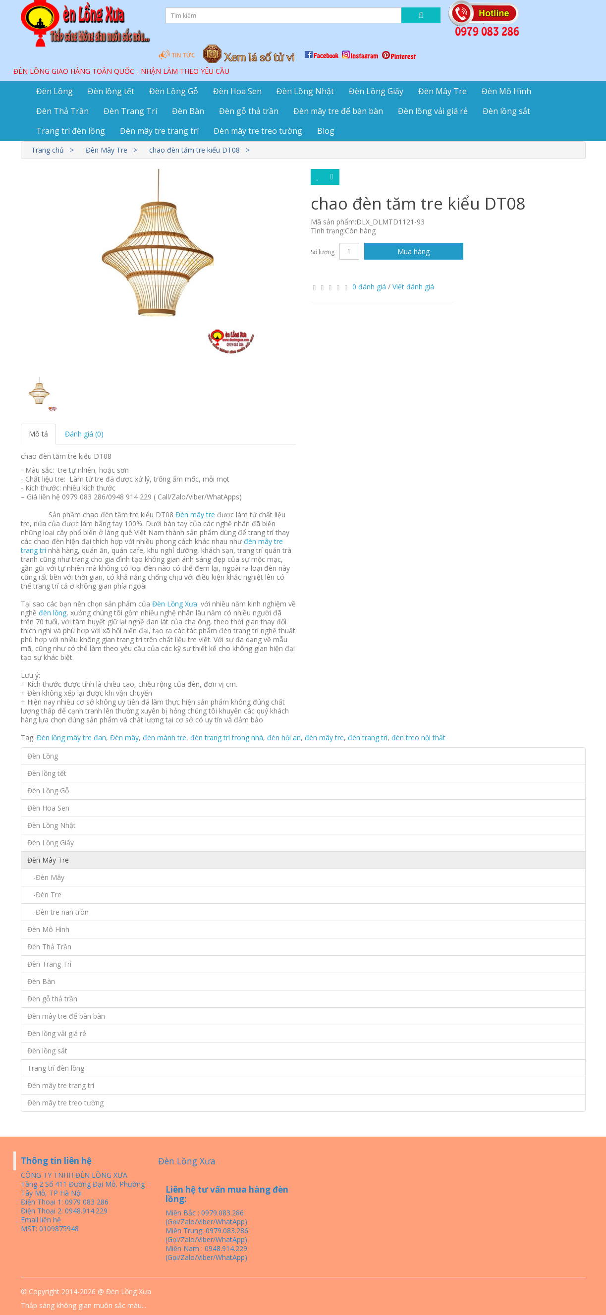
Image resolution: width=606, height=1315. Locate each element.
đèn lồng (52, 612)
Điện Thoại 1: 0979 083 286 (65, 1201)
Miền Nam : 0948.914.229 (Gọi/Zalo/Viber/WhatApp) (206, 1253)
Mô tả (38, 433)
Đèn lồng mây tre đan (71, 737)
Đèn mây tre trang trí (159, 130)
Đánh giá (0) (84, 433)
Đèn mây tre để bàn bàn (338, 111)
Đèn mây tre (195, 514)
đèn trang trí (367, 737)
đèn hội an (284, 737)
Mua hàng (413, 251)
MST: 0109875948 (50, 1228)
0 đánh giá (369, 286)
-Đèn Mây (45, 877)
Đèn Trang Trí (130, 111)
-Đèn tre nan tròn (58, 912)
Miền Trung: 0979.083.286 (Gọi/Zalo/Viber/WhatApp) (206, 1235)
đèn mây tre (324, 737)
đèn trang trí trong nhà (226, 737)
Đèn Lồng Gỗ (173, 91)
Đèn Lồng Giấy (376, 91)
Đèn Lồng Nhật (305, 91)
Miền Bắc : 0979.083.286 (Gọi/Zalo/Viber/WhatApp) (206, 1217)
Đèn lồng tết (111, 91)
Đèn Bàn (188, 111)
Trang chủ (47, 150)
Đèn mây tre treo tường (258, 130)
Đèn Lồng (54, 91)
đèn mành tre (164, 737)
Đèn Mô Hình (506, 91)
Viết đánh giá (413, 286)
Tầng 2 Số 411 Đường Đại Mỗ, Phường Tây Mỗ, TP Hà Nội (83, 1188)
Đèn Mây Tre (442, 91)
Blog (325, 130)
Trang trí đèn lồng (70, 130)
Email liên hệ (41, 1219)
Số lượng (322, 252)
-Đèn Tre (44, 894)
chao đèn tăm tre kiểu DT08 (194, 150)
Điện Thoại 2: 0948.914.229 (64, 1210)
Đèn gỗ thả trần (248, 111)
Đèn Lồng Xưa (174, 603)
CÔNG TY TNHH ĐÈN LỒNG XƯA (74, 1175)
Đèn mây (124, 737)
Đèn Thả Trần (62, 111)
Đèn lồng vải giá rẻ (433, 111)
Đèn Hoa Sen (237, 91)
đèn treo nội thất (418, 737)
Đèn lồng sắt (506, 111)
